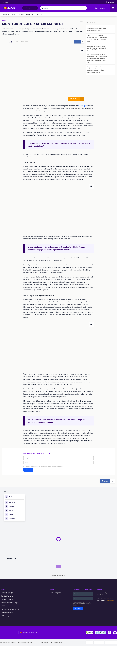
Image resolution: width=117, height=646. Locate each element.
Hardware (21, 14)
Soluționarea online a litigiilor (10, 603)
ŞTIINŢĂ (4, 21)
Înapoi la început (58, 576)
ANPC (3, 606)
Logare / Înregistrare (55, 593)
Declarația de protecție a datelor (54, 466)
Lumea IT (13, 14)
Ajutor (99, 589)
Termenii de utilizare (39, 466)
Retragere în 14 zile (7, 599)
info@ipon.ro (110, 598)
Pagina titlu (5, 14)
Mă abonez (28, 470)
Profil (51, 589)
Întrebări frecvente (7, 596)
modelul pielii (83, 106)
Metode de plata (6, 616)
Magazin (102, 8)
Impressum (45, 642)
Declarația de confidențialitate (10, 609)
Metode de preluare (7, 612)
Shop (96, 8)
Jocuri (33, 14)
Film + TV (39, 14)
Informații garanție (7, 593)
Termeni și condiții (56, 642)
